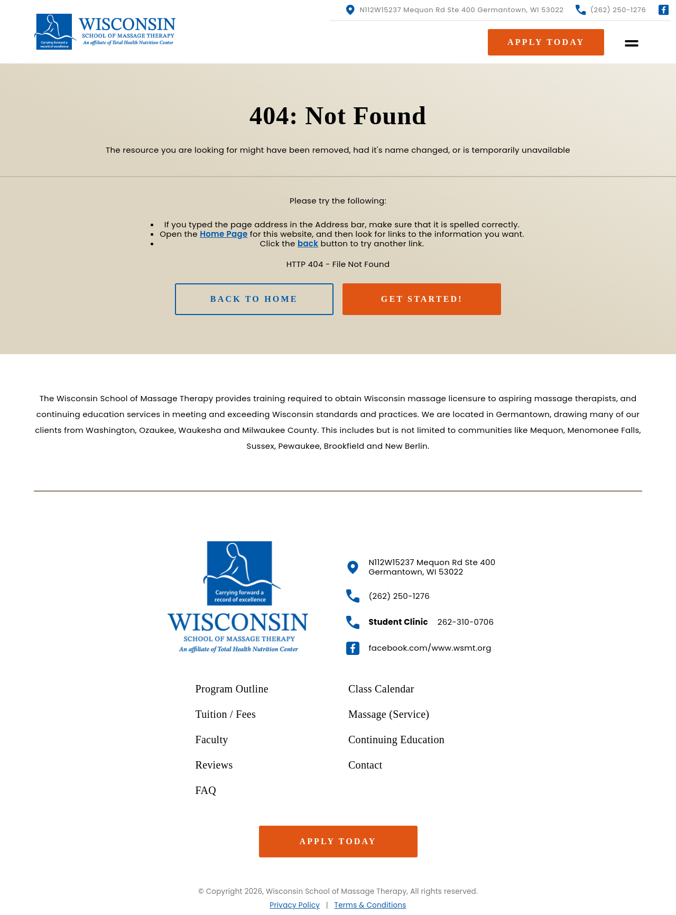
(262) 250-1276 (611, 10)
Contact (365, 765)
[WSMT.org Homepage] (107, 32)
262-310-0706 (420, 622)
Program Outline (232, 689)
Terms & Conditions (370, 905)
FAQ (206, 790)
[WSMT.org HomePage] (237, 597)
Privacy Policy (295, 905)
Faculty (212, 739)
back (308, 243)
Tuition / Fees (226, 714)
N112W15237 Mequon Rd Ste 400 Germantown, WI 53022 (454, 10)
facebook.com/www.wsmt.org (419, 648)
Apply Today (337, 841)
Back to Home (254, 298)
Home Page (223, 233)
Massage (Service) (388, 714)
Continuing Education (396, 739)
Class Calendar (381, 689)
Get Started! (422, 298)
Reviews (214, 765)
